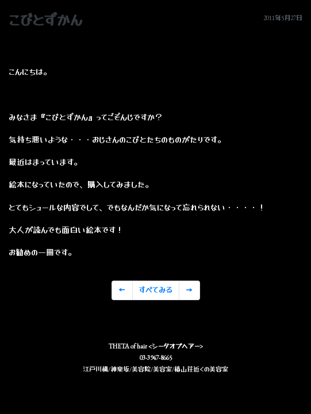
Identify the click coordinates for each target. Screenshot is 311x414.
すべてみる (155, 290)
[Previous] (122, 290)
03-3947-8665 (156, 358)
